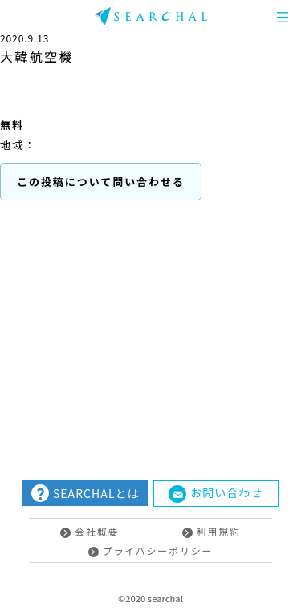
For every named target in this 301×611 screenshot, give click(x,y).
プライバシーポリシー (151, 550)
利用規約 (211, 531)
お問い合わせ (215, 493)
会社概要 (89, 531)
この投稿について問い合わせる (101, 181)
